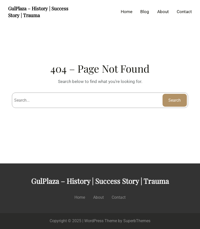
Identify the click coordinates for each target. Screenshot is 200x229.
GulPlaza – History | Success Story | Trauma (38, 11)
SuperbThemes (136, 220)
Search (174, 100)
